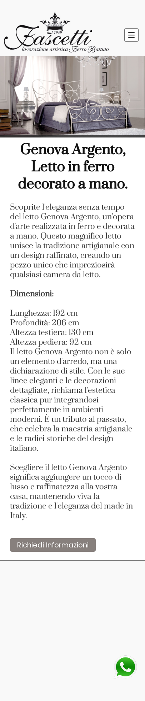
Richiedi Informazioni (53, 545)
